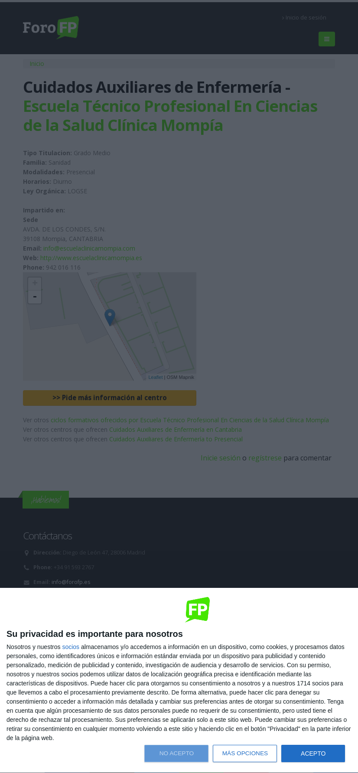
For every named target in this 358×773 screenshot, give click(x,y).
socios (70, 647)
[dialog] (179, 680)
